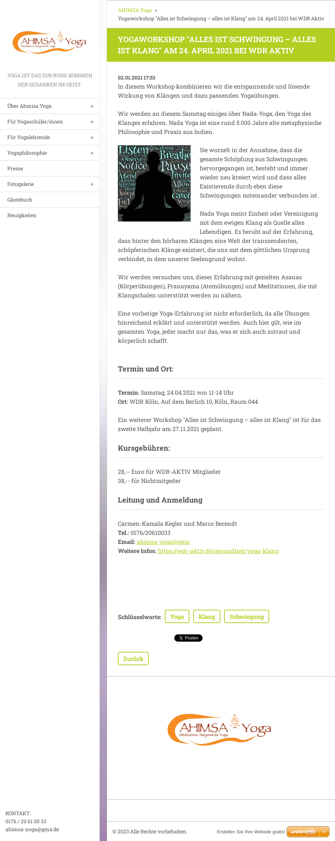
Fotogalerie (20, 183)
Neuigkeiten (21, 215)
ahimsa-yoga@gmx (163, 541)
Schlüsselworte (139, 617)
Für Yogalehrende (28, 137)
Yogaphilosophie (27, 152)
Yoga (177, 616)
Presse (15, 168)
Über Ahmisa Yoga (29, 105)
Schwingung (247, 616)
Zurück (133, 658)
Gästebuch (19, 199)
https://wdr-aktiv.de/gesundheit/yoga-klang (218, 550)
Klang (207, 616)
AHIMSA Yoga (135, 10)
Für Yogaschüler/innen (35, 121)
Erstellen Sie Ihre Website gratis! (251, 831)
